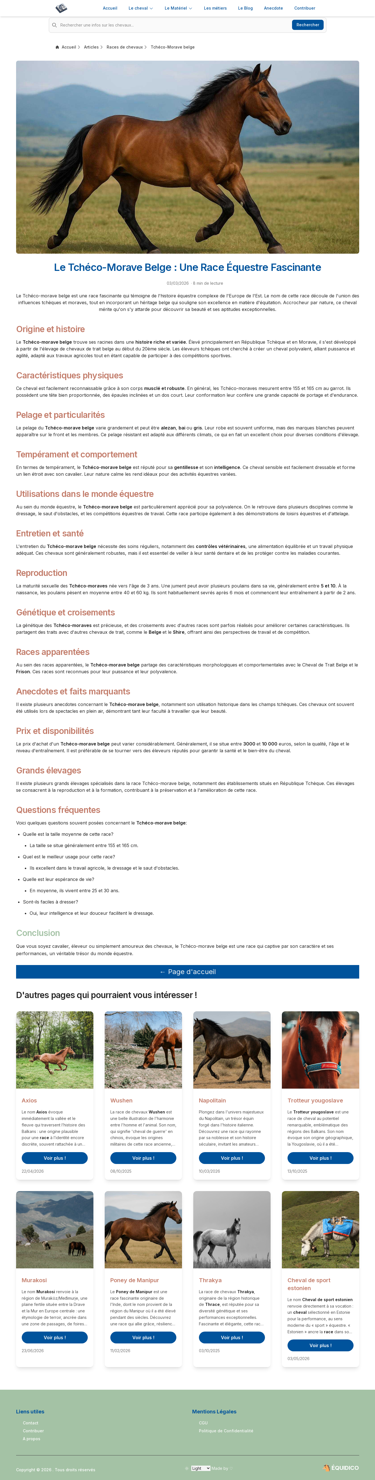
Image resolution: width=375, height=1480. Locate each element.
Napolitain (212, 1100)
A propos (31, 1438)
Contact (30, 1422)
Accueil (110, 8)
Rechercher (308, 24)
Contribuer (33, 1430)
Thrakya (210, 1280)
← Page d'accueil (187, 972)
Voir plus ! (55, 1158)
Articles (91, 47)
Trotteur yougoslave (315, 1100)
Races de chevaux (125, 47)
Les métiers (215, 8)
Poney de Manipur (134, 1280)
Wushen (121, 1100)
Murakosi (34, 1280)
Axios (29, 1100)
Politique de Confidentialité (226, 1430)
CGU (203, 1422)
